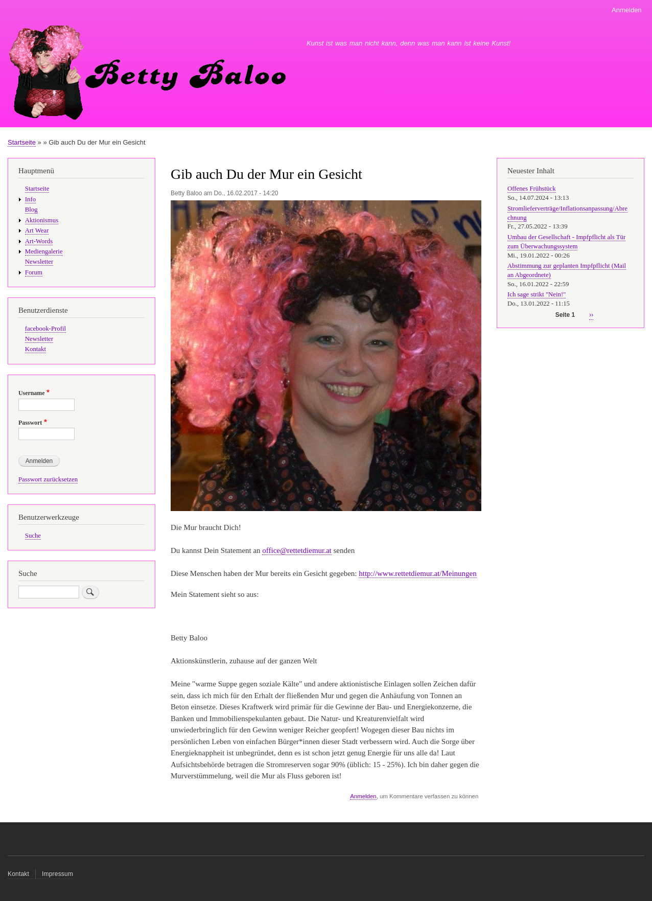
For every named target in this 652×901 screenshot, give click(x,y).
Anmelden (627, 10)
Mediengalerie (44, 251)
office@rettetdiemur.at (296, 550)
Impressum (57, 873)
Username (31, 393)
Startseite (22, 142)
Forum (33, 272)
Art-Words (39, 241)
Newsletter (39, 261)
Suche (33, 535)
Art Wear (37, 230)
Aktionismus (41, 220)
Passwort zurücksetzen (48, 479)
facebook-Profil (45, 328)
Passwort (30, 422)
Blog (31, 209)
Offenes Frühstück (531, 188)
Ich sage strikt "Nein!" (536, 294)
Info (30, 199)
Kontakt (35, 349)
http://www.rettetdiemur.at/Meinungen (417, 573)
